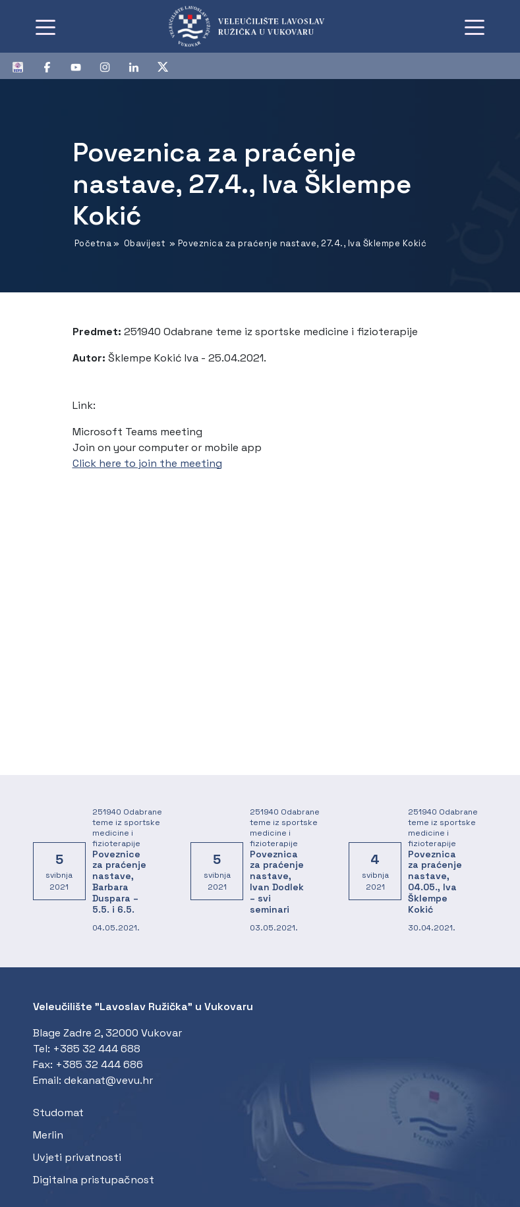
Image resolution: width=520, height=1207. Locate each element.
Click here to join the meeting (147, 463)
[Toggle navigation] (45, 26)
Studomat (58, 1112)
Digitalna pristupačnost (93, 1180)
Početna (93, 243)
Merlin (48, 1135)
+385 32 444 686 (99, 1064)
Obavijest (145, 243)
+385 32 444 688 (96, 1049)
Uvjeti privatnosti (77, 1157)
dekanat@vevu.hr (108, 1080)
